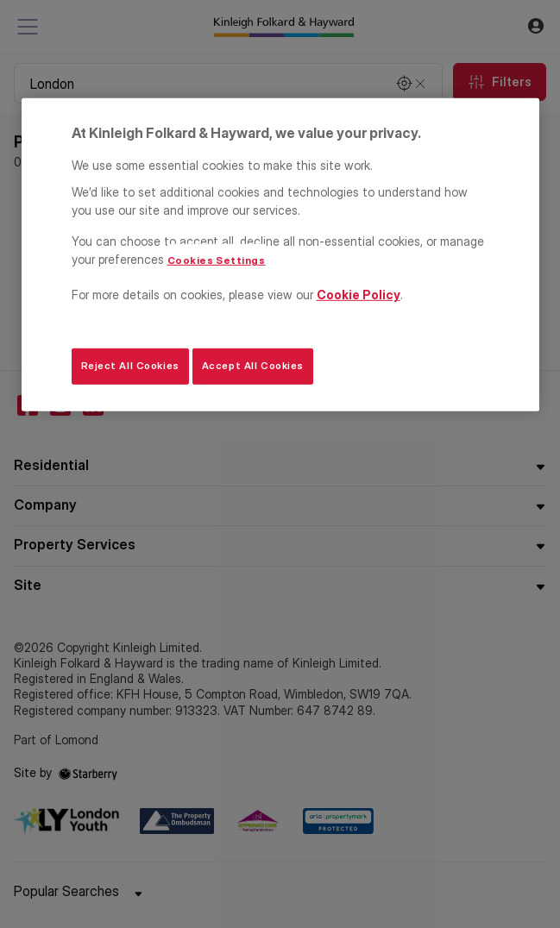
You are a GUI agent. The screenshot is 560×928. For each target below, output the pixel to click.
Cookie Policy (358, 294)
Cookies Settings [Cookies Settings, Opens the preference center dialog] (216, 260)
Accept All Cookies (253, 366)
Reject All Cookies (130, 366)
